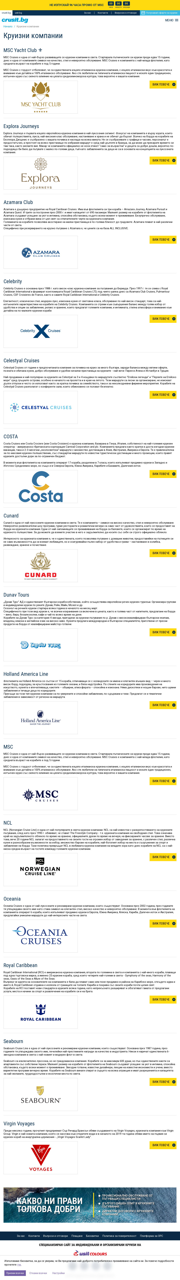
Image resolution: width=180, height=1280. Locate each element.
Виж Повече (161, 84)
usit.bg (18, 12)
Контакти (103, 12)
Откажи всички (38, 1273)
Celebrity (13, 281)
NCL (8, 823)
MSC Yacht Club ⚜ (23, 50)
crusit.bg (6, 12)
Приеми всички (15, 1273)
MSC (8, 747)
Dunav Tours (16, 595)
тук (19, 1264)
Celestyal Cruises (21, 360)
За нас (87, 12)
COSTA (11, 436)
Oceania (12, 899)
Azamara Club (18, 202)
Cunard (11, 516)
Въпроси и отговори (126, 12)
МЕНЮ (169, 20)
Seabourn (13, 1041)
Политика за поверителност (119, 1236)
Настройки (58, 1273)
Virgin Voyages (19, 1123)
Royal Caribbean (20, 965)
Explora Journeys (21, 126)
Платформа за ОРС (151, 1236)
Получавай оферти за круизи (161, 12)
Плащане (77, 1236)
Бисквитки (92, 1236)
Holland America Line (26, 674)
